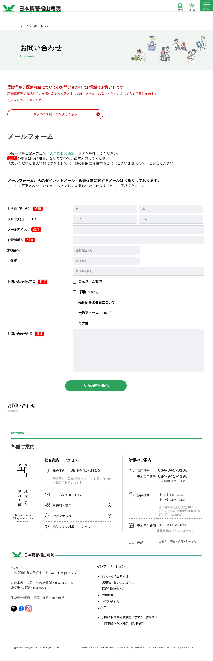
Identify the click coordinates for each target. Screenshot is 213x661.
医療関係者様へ (112, 589)
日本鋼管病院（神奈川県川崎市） (124, 623)
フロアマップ (62, 516)
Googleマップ (67, 573)
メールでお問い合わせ (68, 495)
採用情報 (108, 595)
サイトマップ (187, 648)
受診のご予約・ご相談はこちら (55, 114)
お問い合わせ (111, 601)
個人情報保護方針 (138, 648)
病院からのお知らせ (115, 576)
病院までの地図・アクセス (71, 527)
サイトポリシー (173, 648)
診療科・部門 (62, 506)
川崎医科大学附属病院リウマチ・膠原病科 (129, 617)
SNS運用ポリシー (156, 648)
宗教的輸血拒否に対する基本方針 (115, 648)
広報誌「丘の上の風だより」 (121, 583)
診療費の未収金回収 (90, 648)
